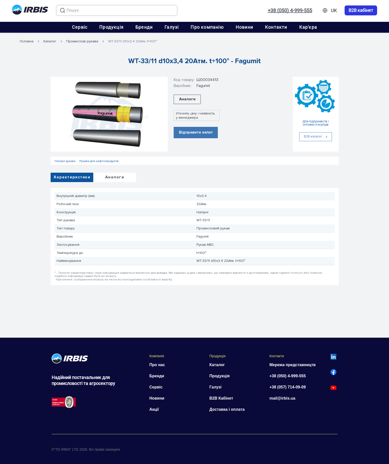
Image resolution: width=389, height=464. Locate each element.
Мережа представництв (292, 365)
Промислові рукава (82, 41)
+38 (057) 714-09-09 (287, 387)
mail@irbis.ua (282, 398)
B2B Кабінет (221, 398)
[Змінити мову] (334, 10)
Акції (154, 409)
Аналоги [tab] (114, 177)
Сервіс (79, 27)
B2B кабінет (361, 10)
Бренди (144, 27)
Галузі (171, 27)
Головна (26, 41)
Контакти (276, 27)
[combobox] (116, 10)
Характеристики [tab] (72, 177)
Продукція (111, 27)
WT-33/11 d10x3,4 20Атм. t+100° (132, 41)
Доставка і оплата (227, 409)
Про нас (157, 365)
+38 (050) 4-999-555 (290, 10)
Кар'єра (308, 27)
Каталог (49, 41)
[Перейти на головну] (30, 10)
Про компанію (207, 27)
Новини (244, 27)
